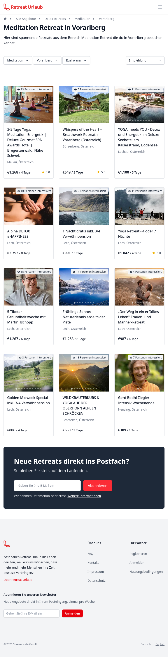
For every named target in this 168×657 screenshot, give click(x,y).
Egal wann (76, 60)
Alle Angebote (26, 19)
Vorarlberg (106, 19)
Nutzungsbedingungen (146, 571)
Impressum (96, 571)
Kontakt (93, 562)
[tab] (16, 120)
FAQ (90, 554)
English (160, 644)
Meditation (82, 19)
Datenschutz (96, 580)
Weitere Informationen (84, 496)
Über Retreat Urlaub (18, 580)
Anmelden (137, 562)
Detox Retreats (55, 19)
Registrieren (138, 554)
